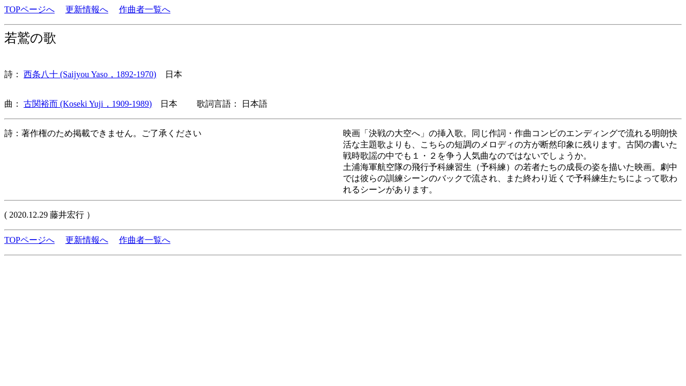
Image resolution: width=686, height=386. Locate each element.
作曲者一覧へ (144, 9)
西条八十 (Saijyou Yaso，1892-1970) (90, 74)
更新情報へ (86, 9)
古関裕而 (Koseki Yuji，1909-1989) (88, 103)
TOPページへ (29, 9)
